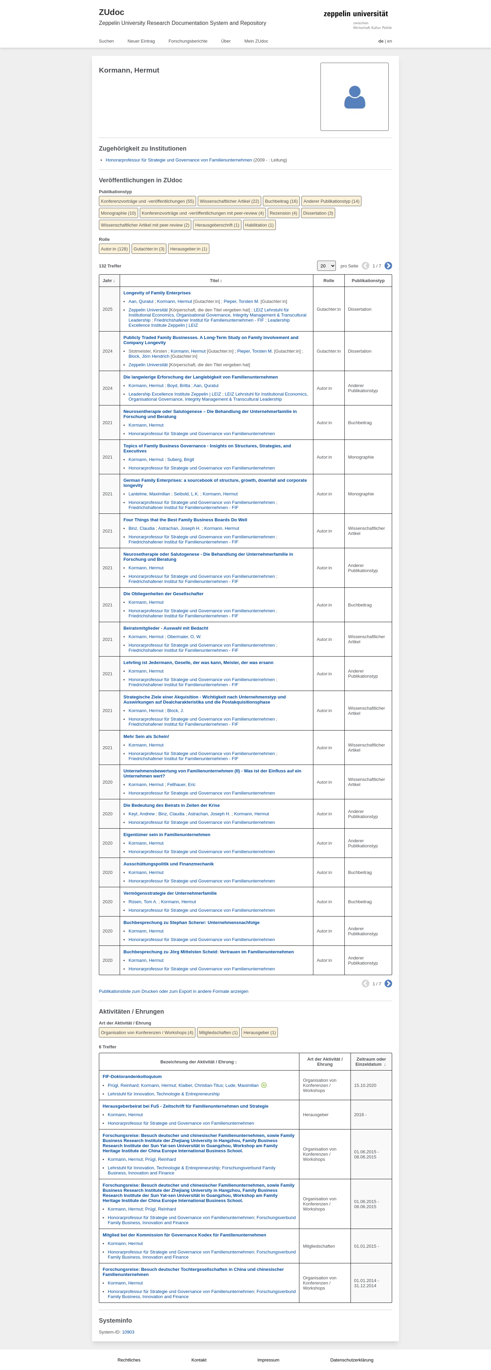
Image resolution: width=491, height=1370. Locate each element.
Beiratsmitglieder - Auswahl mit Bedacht (165, 628)
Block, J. (175, 710)
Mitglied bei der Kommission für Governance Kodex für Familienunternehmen (184, 1234)
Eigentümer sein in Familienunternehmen (166, 834)
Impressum (268, 1360)
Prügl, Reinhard (123, 1085)
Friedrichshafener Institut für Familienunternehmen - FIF (209, 320)
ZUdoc (111, 12)
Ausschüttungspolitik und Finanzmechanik (168, 863)
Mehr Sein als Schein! (146, 736)
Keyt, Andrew (142, 813)
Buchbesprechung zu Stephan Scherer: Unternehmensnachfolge (191, 922)
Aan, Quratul (141, 301)
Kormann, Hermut (174, 301)
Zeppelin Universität (148, 309)
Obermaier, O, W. (184, 636)
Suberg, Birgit (180, 459)
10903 (128, 1332)
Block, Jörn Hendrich (149, 356)
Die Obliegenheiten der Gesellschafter (163, 593)
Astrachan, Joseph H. (179, 528)
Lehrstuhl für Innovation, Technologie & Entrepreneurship (164, 1093)
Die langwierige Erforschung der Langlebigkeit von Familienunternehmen (200, 377)
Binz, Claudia (142, 528)
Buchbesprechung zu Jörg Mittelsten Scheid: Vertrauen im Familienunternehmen (208, 951)
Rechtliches (129, 1360)
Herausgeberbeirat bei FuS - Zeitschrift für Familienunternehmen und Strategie (185, 1106)
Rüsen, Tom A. (143, 901)
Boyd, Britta (178, 385)
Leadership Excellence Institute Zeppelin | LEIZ (175, 394)
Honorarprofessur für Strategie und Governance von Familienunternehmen (179, 160)
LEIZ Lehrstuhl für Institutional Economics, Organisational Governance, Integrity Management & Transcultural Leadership (218, 315)
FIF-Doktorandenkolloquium (132, 1076)
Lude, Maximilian (242, 1085)
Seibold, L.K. (186, 493)
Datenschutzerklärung (351, 1360)
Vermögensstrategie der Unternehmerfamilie (170, 893)
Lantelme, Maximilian (149, 493)
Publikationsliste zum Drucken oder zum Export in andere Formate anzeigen (174, 991)
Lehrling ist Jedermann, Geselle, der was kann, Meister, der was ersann (198, 662)
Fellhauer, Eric (181, 784)
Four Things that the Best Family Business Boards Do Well (185, 519)
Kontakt (198, 1360)
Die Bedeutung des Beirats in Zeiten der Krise (171, 805)
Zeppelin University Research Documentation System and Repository (182, 23)
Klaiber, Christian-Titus (200, 1085)
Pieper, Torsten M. (241, 301)
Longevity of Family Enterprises (157, 292)
